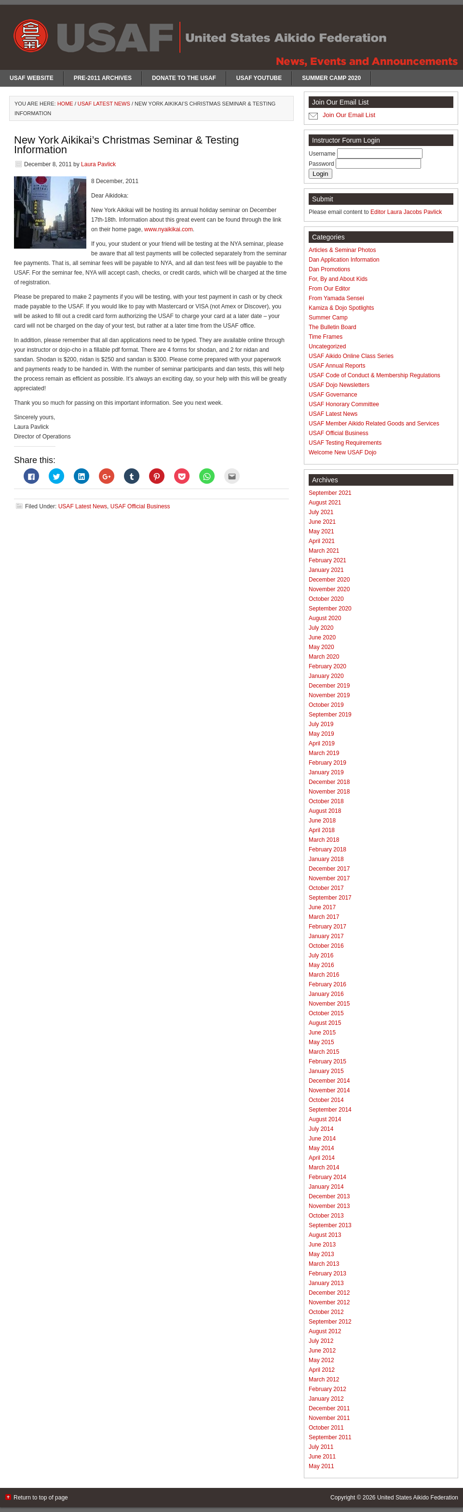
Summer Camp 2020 (331, 78)
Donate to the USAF (184, 78)
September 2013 (330, 1225)
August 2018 (325, 811)
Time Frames (325, 336)
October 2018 (326, 801)
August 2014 (325, 1119)
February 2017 (327, 926)
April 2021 (322, 541)
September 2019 (330, 714)
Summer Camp (328, 317)
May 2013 (321, 1254)
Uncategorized (327, 346)
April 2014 (322, 1157)
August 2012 (325, 1331)
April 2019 (322, 743)
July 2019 (321, 724)
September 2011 (330, 1437)
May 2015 (321, 1042)
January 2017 (326, 936)
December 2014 (329, 1080)
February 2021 (327, 560)
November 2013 (329, 1206)
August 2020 (325, 618)
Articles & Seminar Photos (342, 250)
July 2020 (321, 627)
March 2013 (324, 1263)
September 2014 (330, 1109)
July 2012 (321, 1341)
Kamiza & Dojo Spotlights (341, 308)
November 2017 (329, 878)
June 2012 (322, 1350)
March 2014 (324, 1167)
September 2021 (330, 493)
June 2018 (322, 820)
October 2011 (326, 1427)
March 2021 (324, 550)
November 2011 (329, 1418)
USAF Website (32, 78)
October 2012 (326, 1312)
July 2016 (321, 955)
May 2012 (321, 1360)
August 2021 (325, 502)
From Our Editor (329, 288)
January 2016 (326, 994)
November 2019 (329, 695)
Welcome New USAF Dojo (342, 452)
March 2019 (324, 753)
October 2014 (326, 1100)
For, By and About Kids (338, 279)
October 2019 (326, 705)
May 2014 (321, 1148)
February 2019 (327, 762)
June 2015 (322, 1032)
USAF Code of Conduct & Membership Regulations (374, 375)
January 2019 (326, 772)
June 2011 (322, 1456)
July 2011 (321, 1447)
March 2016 (324, 974)
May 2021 (321, 531)
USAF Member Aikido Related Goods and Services (374, 423)
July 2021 (321, 512)
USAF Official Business (140, 506)
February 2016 (327, 984)
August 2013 (325, 1235)
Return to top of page (41, 1497)
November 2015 (329, 1003)
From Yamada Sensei (336, 298)
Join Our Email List (349, 115)
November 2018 (329, 791)
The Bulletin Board (332, 327)
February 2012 (327, 1389)
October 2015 (326, 1013)
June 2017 (322, 907)
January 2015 (326, 1071)
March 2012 (324, 1379)
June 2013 (322, 1244)
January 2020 (326, 676)
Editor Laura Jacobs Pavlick (406, 212)
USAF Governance (333, 394)
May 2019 (321, 733)
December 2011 (329, 1408)
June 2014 (322, 1138)
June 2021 (322, 521)
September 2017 (330, 897)
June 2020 (322, 637)
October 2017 (326, 888)
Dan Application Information (344, 259)
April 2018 (322, 830)
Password (322, 163)
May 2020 (321, 647)
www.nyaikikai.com (168, 229)
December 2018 (329, 782)
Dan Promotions (329, 269)
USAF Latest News (82, 506)
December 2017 (329, 868)
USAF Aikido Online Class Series (351, 356)
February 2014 (327, 1177)
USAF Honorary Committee (344, 404)
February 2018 (327, 849)
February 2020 (327, 666)
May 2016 (321, 965)
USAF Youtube (259, 78)
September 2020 (330, 608)
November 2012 (329, 1302)
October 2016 (326, 945)
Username (323, 153)
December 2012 (329, 1292)
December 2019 (329, 685)
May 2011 (321, 1466)
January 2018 (326, 859)
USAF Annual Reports (337, 365)
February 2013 (327, 1273)
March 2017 (324, 917)
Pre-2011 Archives (103, 78)
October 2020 (326, 599)
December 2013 (329, 1196)
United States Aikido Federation (417, 1497)
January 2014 (326, 1186)
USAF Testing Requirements (345, 442)
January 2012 (326, 1398)
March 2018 (324, 839)
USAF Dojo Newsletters (339, 385)
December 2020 (329, 579)
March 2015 (324, 1051)
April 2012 (322, 1369)
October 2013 (326, 1215)
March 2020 (324, 656)
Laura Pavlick (98, 164)
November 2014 (329, 1090)
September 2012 (330, 1321)
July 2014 (321, 1129)
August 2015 (325, 1023)
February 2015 (327, 1061)
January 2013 (326, 1283)
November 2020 (329, 589)
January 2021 (326, 570)
